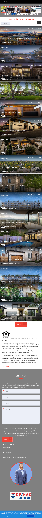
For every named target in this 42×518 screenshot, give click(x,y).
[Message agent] (21, 452)
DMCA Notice (5, 366)
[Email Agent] (21, 460)
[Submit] (7, 439)
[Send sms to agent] (4, 6)
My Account (33, 6)
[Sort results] (5, 23)
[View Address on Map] (21, 457)
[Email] (21, 397)
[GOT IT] (31, 515)
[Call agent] (1, 6)
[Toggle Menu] (39, 5)
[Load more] (21, 324)
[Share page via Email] (9, 6)
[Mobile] (21, 403)
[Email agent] (7, 6)
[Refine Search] (39, 22)
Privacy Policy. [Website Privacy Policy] (23, 435)
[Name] (21, 391)
